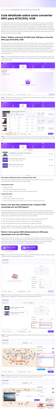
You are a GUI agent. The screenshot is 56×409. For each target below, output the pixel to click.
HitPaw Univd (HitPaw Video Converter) (33, 43)
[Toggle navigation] (54, 2)
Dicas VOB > (7, 9)
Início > (2, 9)
